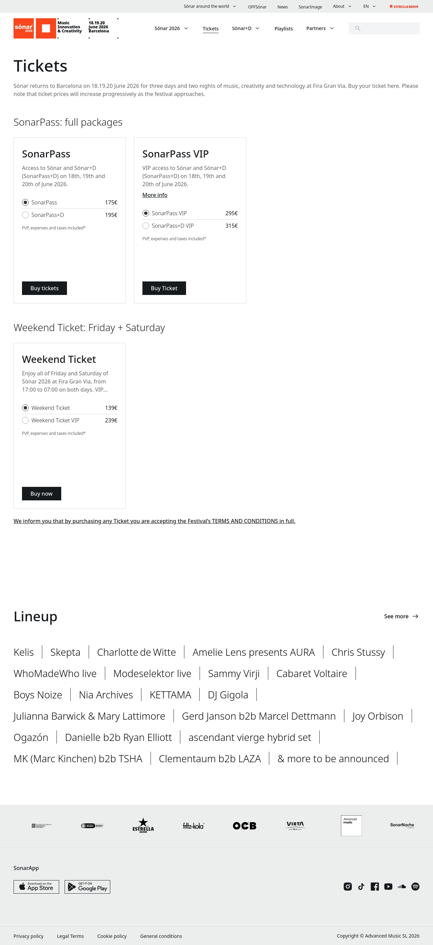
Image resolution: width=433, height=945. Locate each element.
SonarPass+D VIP (173, 225)
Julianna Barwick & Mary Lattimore (89, 715)
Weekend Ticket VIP (55, 420)
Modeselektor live (152, 673)
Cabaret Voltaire (311, 673)
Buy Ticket (164, 288)
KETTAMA (170, 694)
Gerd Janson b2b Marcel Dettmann (259, 715)
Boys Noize (38, 694)
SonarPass (44, 202)
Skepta (65, 651)
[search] (384, 28)
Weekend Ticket (50, 407)
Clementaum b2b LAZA (210, 758)
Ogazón (31, 737)
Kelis (24, 651)
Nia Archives (106, 694)
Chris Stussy (358, 651)
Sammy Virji (234, 673)
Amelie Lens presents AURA (253, 651)
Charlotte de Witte (136, 651)
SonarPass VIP (169, 213)
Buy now (41, 493)
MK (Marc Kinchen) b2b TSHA (78, 758)
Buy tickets (44, 288)
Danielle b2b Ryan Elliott (118, 737)
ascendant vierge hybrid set (249, 737)
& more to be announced (333, 758)
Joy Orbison (378, 715)
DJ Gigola (228, 694)
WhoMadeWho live (55, 673)
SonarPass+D (47, 215)
